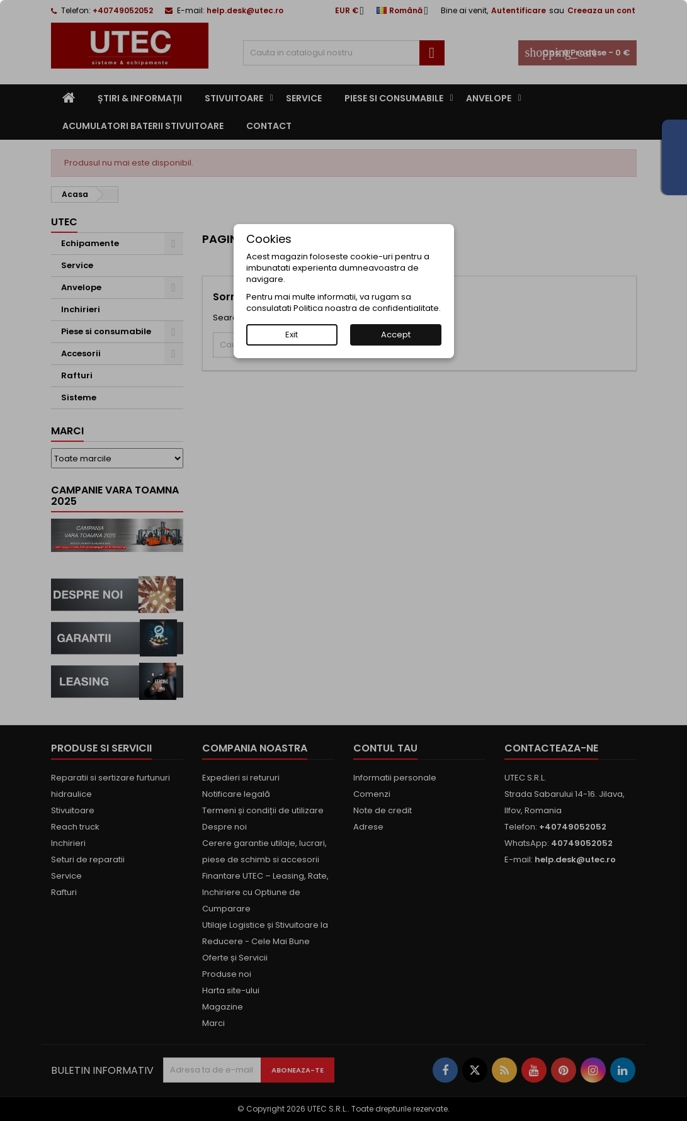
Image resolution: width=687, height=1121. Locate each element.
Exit (291, 335)
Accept (396, 335)
